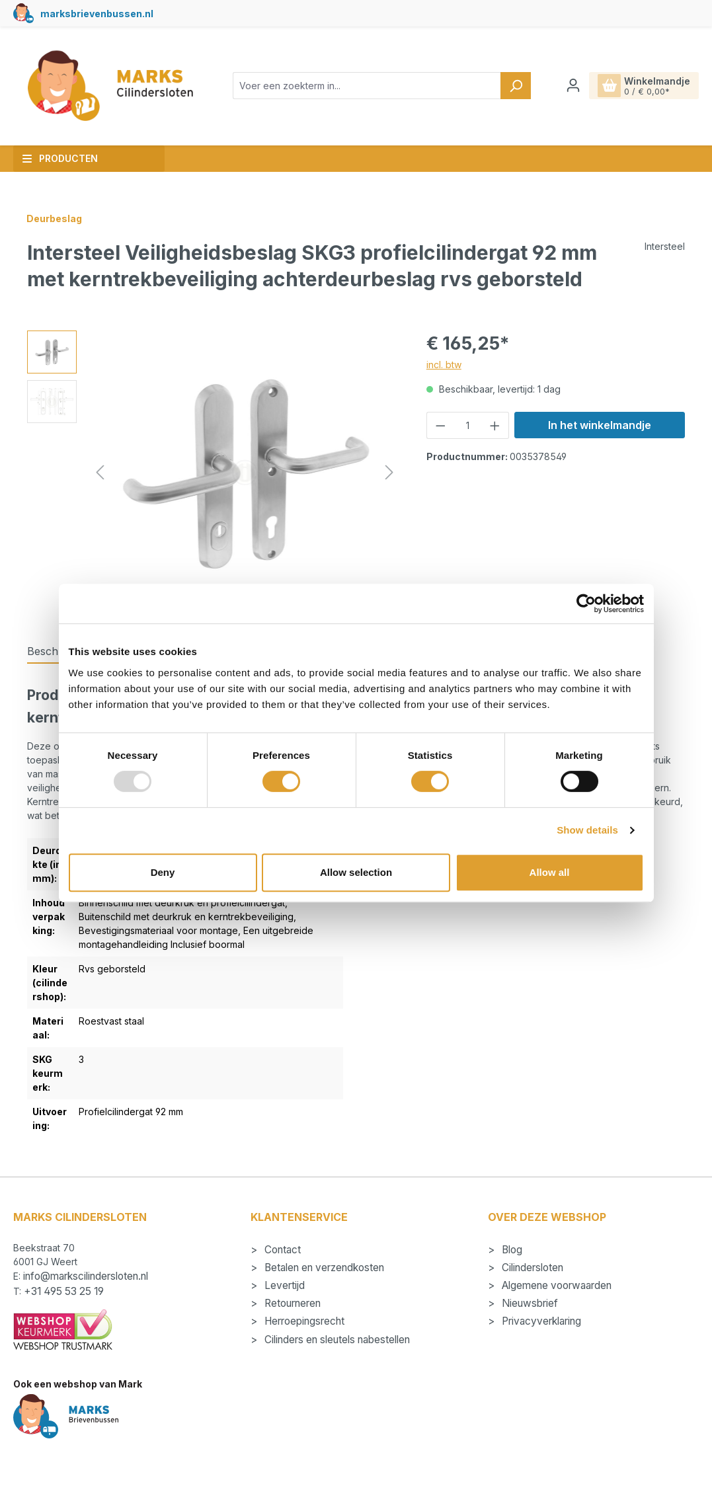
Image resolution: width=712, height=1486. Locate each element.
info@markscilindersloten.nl (85, 1276)
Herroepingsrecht (303, 1321)
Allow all (550, 872)
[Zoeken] (515, 85)
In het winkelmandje (599, 425)
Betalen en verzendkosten (323, 1267)
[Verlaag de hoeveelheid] (440, 425)
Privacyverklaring (540, 1321)
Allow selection (356, 872)
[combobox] (367, 85)
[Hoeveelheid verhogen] (495, 425)
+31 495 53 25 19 (64, 1291)
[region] (213, 473)
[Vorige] (100, 472)
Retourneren (291, 1303)
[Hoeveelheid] (467, 425)
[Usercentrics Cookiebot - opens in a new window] (586, 603)
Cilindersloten (531, 1267)
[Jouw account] (573, 85)
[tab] (57, 652)
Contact (281, 1249)
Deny (163, 872)
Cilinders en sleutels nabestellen (336, 1339)
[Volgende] (389, 472)
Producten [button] (60, 158)
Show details (587, 830)
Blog (510, 1249)
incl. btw (443, 364)
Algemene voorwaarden (555, 1285)
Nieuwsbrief (528, 1303)
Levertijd (283, 1285)
